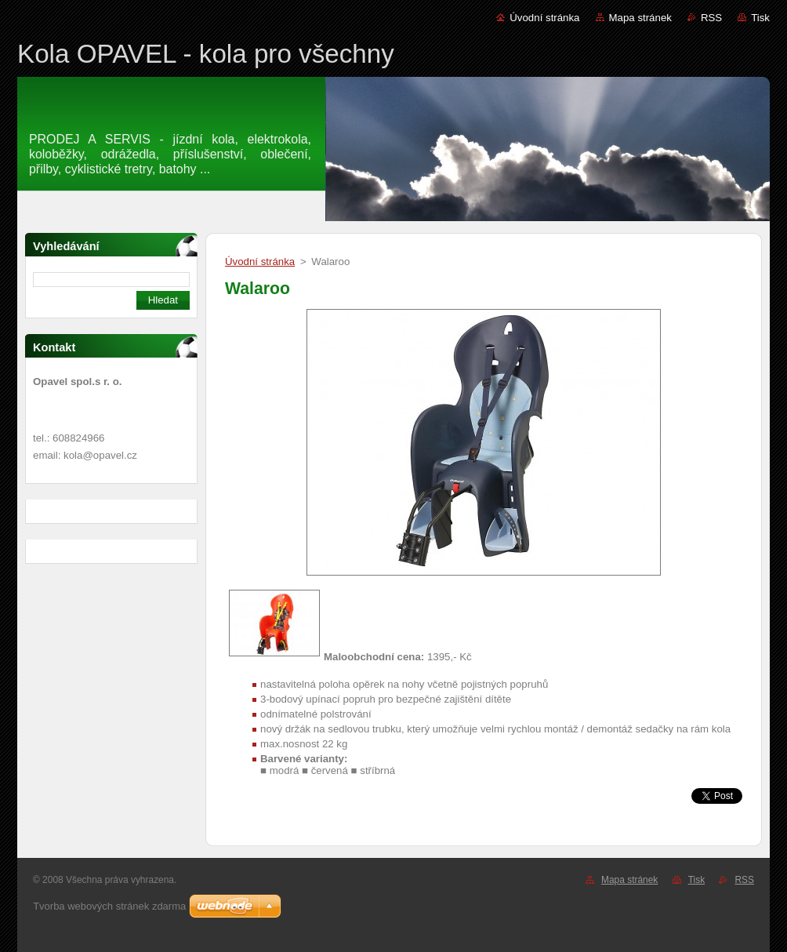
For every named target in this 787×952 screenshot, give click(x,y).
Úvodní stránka (544, 18)
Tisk (760, 18)
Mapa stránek (640, 18)
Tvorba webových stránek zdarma (109, 906)
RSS (711, 18)
